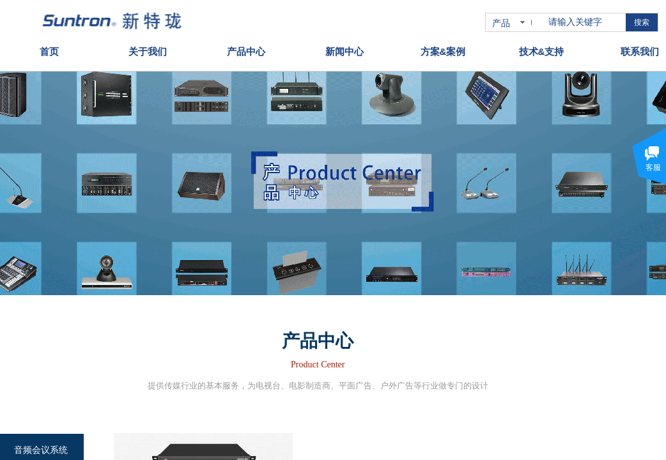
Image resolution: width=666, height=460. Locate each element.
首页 (49, 48)
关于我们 (147, 48)
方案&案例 (443, 48)
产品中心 (246, 48)
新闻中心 (344, 48)
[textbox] (584, 22)
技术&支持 (541, 48)
